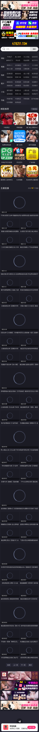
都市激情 (10, 90)
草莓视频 (26, 99)
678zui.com (19, 44)
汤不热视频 (34, 99)
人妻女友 (26, 90)
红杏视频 (10, 102)
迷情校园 (10, 94)
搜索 (34, 49)
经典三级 (18, 77)
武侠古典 (35, 90)
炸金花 (18, 60)
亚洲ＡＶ (10, 65)
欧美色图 (26, 82)
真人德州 (18, 57)
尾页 (30, 665)
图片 (2, 83)
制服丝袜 (10, 77)
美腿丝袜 (10, 85)
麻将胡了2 (9, 60)
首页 (8, 665)
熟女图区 (26, 85)
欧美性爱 (35, 74)
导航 (2, 100)
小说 (2, 92)
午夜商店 (18, 99)
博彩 (2, 58)
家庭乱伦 (18, 90)
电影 (2, 75)
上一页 (16, 665)
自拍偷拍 (18, 65)
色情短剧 (18, 102)
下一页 (23, 665)
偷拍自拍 (18, 74)
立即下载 (31, 727)
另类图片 (35, 85)
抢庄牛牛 (35, 60)
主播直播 (26, 69)
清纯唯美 (18, 85)
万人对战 (26, 57)
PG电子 (9, 57)
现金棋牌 (26, 60)
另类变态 (35, 77)
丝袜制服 (18, 69)
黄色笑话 (26, 94)
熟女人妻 (10, 69)
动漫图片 (35, 82)
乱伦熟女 (26, 77)
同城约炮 (10, 99)
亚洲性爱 (10, 74)
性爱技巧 (35, 94)
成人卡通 (26, 74)
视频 (2, 67)
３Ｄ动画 (35, 65)
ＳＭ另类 (35, 69)
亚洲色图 (18, 82)
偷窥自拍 (10, 82)
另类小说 (18, 94)
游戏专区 (35, 57)
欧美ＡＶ (26, 65)
